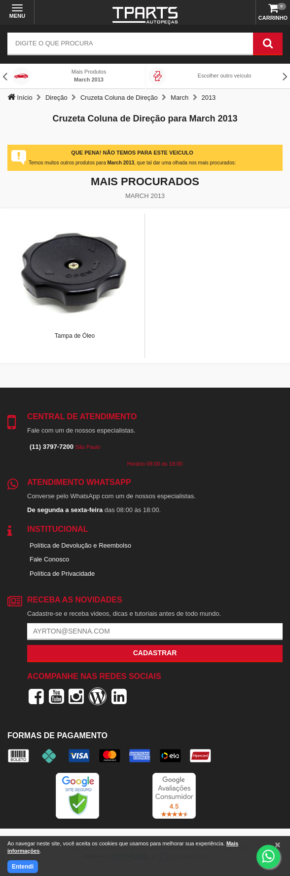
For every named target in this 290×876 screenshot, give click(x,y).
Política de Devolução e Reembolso (80, 545)
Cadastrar (155, 653)
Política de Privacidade (62, 573)
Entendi (23, 866)
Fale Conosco (49, 559)
